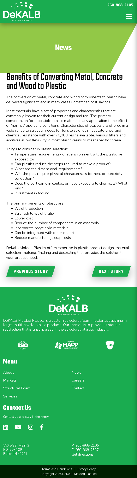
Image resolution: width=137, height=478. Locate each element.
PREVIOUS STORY (30, 271)
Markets (10, 380)
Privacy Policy (86, 469)
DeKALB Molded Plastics (79, 474)
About (8, 372)
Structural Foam (16, 388)
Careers (78, 380)
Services (10, 396)
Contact (78, 388)
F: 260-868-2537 (85, 450)
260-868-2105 (120, 4)
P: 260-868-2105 (85, 445)
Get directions (83, 454)
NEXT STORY (111, 271)
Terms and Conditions (57, 469)
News (76, 372)
